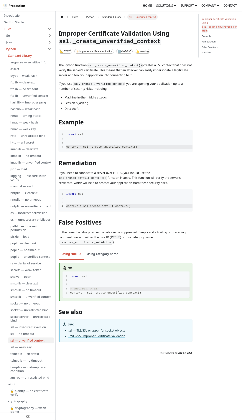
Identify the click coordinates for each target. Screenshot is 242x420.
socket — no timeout (25, 303)
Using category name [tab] (102, 254)
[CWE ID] (124, 51)
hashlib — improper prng (28, 102)
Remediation (209, 41)
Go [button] (8, 36)
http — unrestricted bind (27, 136)
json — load (18, 169)
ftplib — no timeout (24, 89)
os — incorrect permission (28, 213)
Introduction (13, 16)
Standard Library (20, 56)
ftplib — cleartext (22, 82)
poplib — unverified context (30, 257)
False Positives (210, 47)
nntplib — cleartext (23, 193)
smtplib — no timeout (25, 290)
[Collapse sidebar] (28, 416)
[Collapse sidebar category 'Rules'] (50, 29)
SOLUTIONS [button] (164, 6)
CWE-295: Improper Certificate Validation (96, 336)
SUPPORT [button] (187, 6)
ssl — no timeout (22, 334)
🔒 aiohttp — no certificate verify (29, 393)
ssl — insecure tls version (28, 327)
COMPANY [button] (208, 6)
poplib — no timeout (24, 250)
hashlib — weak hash (25, 109)
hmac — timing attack (26, 116)
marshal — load (21, 186)
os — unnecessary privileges (30, 220)
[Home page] (62, 17)
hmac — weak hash (24, 122)
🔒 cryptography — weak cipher (28, 410)
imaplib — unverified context (30, 162)
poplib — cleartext (23, 243)
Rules (7, 29)
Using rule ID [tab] (71, 254)
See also (206, 52)
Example (206, 36)
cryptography (17, 401)
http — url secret (22, 142)
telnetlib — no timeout (26, 360)
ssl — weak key (21, 347)
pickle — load (19, 237)
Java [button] (9, 42)
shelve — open (20, 277)
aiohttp (13, 384)
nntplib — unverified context (30, 206)
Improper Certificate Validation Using (219, 25)
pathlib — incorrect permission (23, 228)
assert (14, 69)
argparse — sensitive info (28, 62)
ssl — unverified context (27, 340)
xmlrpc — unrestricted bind (29, 377)
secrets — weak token (25, 270)
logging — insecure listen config (28, 178)
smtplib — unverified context (30, 297)
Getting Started (15, 22)
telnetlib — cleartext (24, 354)
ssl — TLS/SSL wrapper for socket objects (96, 330)
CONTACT (230, 6)
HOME (147, 6)
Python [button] (11, 49)
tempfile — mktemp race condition (28, 369)
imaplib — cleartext (24, 149)
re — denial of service (25, 263)
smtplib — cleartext (24, 283)
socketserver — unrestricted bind (30, 318)
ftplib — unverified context (29, 96)
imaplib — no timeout (25, 156)
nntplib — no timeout (25, 199)
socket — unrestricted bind (29, 310)
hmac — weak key (23, 129)
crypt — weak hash (23, 76)
